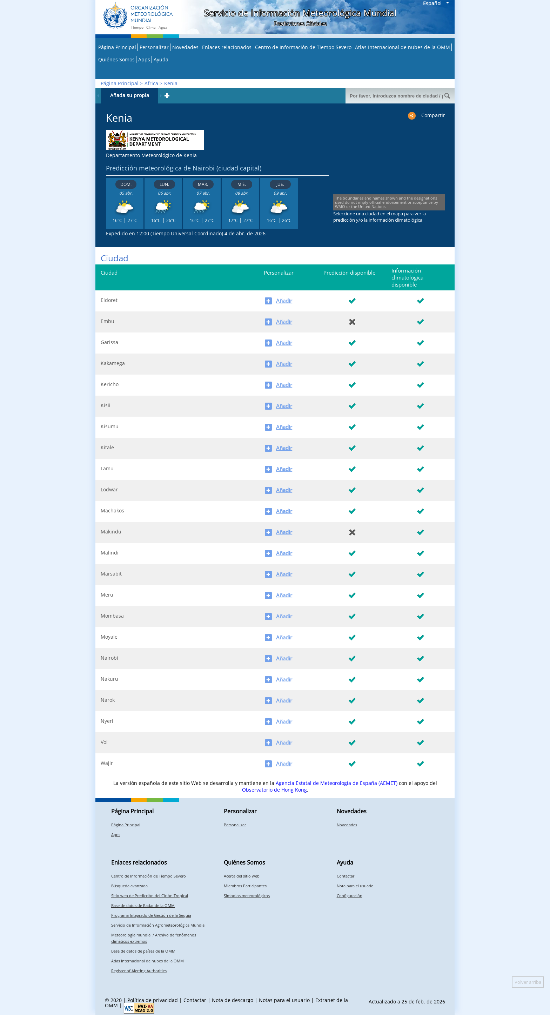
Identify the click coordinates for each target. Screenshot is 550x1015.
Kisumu (110, 426)
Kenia (170, 83)
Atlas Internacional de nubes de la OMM (402, 47)
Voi (104, 742)
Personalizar (154, 47)
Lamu (107, 468)
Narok (108, 700)
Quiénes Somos (116, 59)
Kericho (110, 384)
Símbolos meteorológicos (247, 895)
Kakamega (113, 363)
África (151, 83)
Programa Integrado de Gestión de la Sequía (151, 915)
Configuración (349, 895)
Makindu (111, 531)
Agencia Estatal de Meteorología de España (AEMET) (336, 783)
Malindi (110, 552)
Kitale (107, 447)
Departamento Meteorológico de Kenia (151, 155)
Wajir (107, 763)
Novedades (185, 47)
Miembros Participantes (245, 885)
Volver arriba (528, 982)
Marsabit (111, 573)
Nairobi (204, 168)
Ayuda (161, 59)
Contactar (345, 876)
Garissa (109, 342)
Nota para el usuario (355, 885)
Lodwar (109, 489)
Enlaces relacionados (226, 47)
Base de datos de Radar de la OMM (143, 905)
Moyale (109, 636)
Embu (107, 321)
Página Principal (117, 47)
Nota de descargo (232, 1000)
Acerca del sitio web (242, 876)
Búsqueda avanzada (129, 885)
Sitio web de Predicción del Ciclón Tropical (149, 895)
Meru (107, 594)
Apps (144, 59)
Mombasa (112, 615)
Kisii (105, 405)
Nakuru (109, 678)
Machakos (112, 510)
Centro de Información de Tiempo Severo (303, 47)
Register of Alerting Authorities (139, 970)
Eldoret (109, 300)
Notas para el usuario (284, 1000)
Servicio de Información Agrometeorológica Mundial (158, 925)
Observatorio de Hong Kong (274, 789)
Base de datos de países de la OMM (143, 951)
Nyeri (107, 721)
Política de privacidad (152, 1000)
